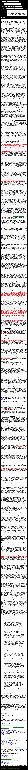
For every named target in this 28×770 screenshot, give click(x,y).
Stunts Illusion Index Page (13, 768)
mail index (3, 768)
